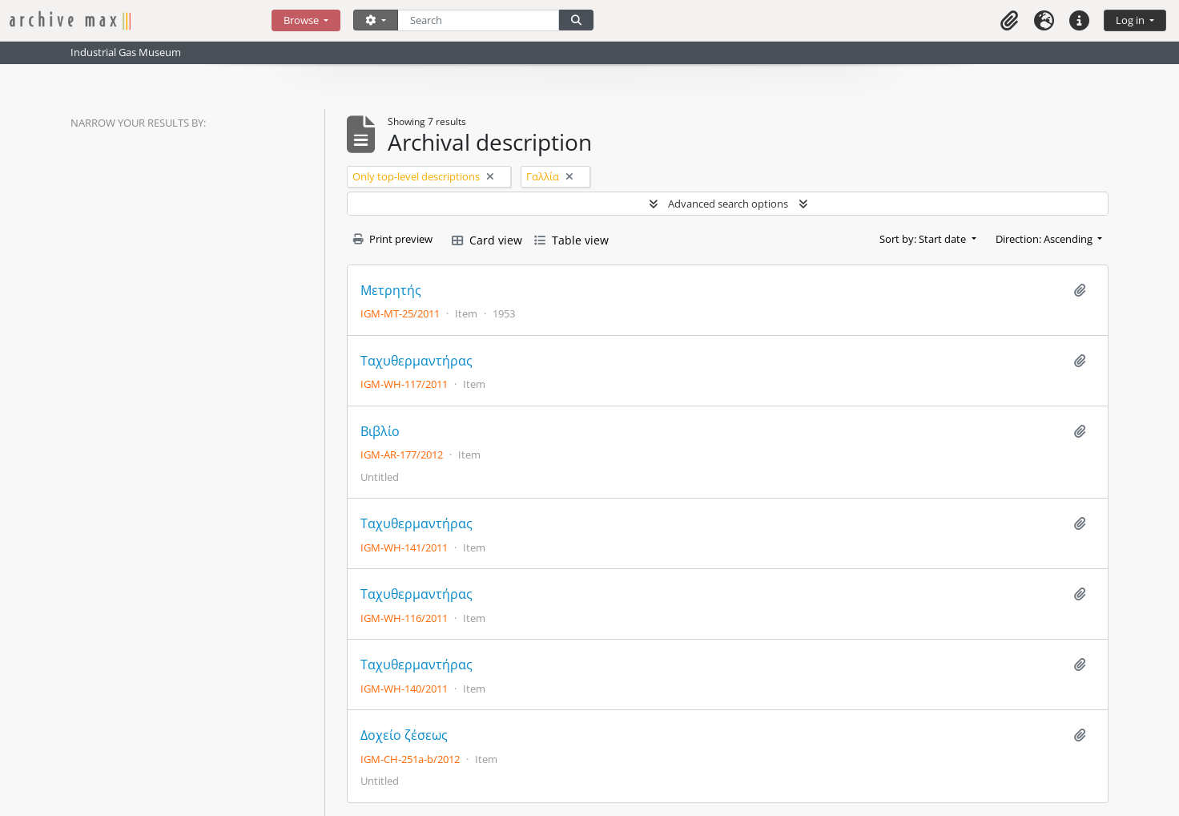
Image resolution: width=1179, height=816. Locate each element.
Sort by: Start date (923, 239)
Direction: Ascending (1045, 239)
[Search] (478, 20)
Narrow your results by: (138, 122)
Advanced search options (728, 203)
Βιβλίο (380, 431)
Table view (571, 240)
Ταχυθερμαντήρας (416, 361)
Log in (1131, 20)
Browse (302, 20)
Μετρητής (390, 290)
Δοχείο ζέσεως (404, 735)
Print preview (393, 239)
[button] (1009, 20)
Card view (487, 240)
